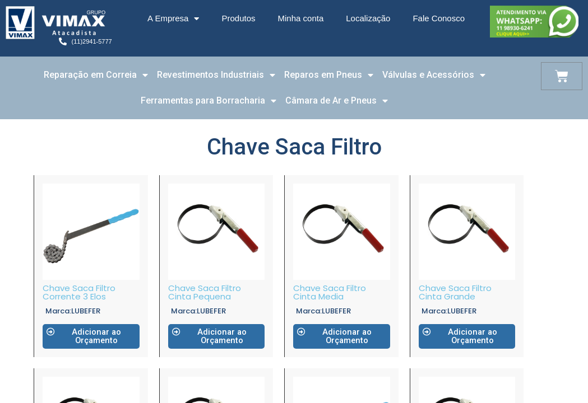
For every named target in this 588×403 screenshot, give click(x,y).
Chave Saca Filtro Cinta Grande (455, 292)
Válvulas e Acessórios (433, 75)
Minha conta (301, 18)
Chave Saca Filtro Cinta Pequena (204, 292)
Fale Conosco (439, 18)
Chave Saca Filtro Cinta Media (329, 292)
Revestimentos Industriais (216, 75)
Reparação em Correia (96, 75)
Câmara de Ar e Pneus (336, 101)
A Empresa (173, 19)
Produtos (238, 18)
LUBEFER (85, 311)
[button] (91, 336)
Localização (368, 18)
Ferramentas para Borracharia (208, 101)
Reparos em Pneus (328, 75)
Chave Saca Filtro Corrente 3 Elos (79, 292)
